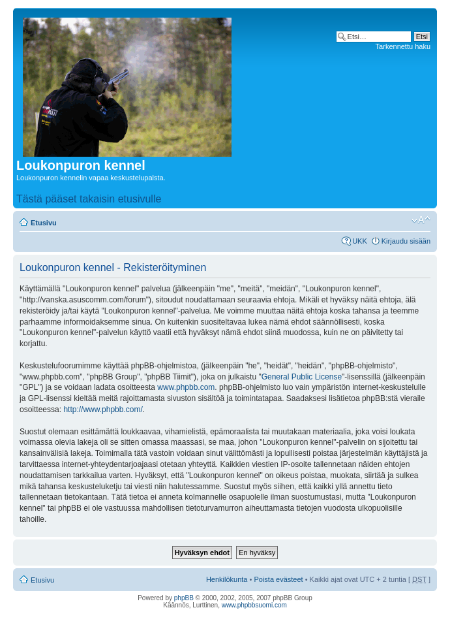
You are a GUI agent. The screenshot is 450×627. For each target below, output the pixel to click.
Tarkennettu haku (403, 46)
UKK (359, 241)
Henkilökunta (227, 579)
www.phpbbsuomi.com (254, 605)
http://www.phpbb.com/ (102, 409)
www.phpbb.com (186, 387)
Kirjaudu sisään (406, 241)
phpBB (184, 598)
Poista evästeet (278, 579)
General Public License (302, 376)
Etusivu (44, 223)
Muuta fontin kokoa (421, 220)
